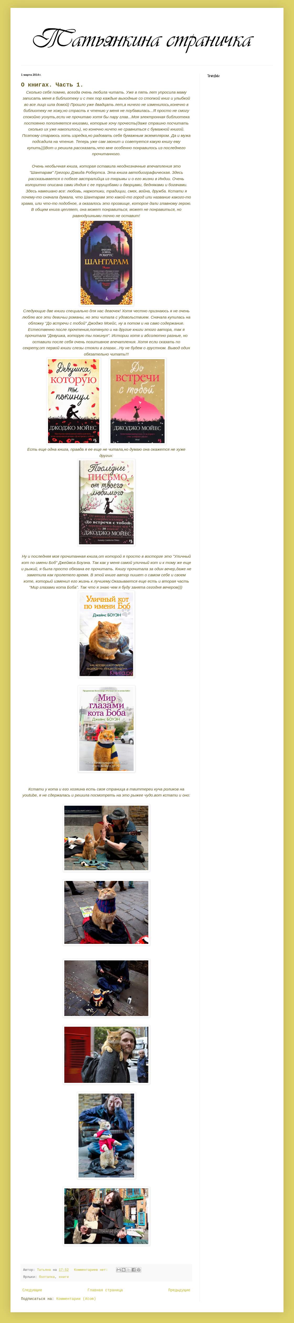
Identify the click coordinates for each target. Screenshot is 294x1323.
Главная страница (105, 1290)
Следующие (32, 1290)
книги (64, 1277)
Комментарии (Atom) (76, 1299)
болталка (47, 1277)
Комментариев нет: (92, 1270)
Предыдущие (179, 1290)
